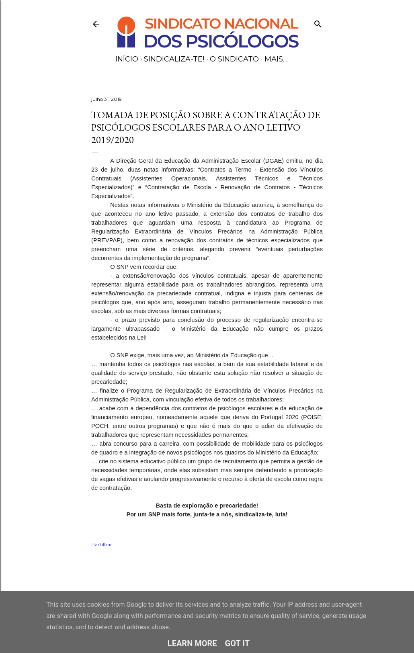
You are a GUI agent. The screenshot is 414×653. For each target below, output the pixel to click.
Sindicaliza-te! (174, 59)
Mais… (275, 59)
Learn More (192, 643)
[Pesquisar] (318, 22)
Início (126, 59)
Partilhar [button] (101, 544)
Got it (237, 643)
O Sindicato (234, 59)
